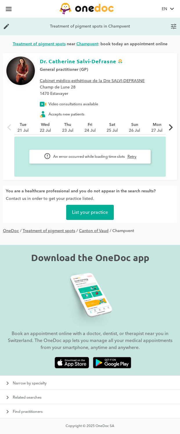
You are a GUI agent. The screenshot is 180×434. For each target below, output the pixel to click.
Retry (131, 156)
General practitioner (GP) (64, 69)
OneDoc (11, 230)
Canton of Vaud (94, 230)
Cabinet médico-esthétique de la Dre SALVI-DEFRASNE (92, 80)
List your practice (90, 212)
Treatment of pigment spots (49, 230)
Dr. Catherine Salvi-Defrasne (78, 61)
